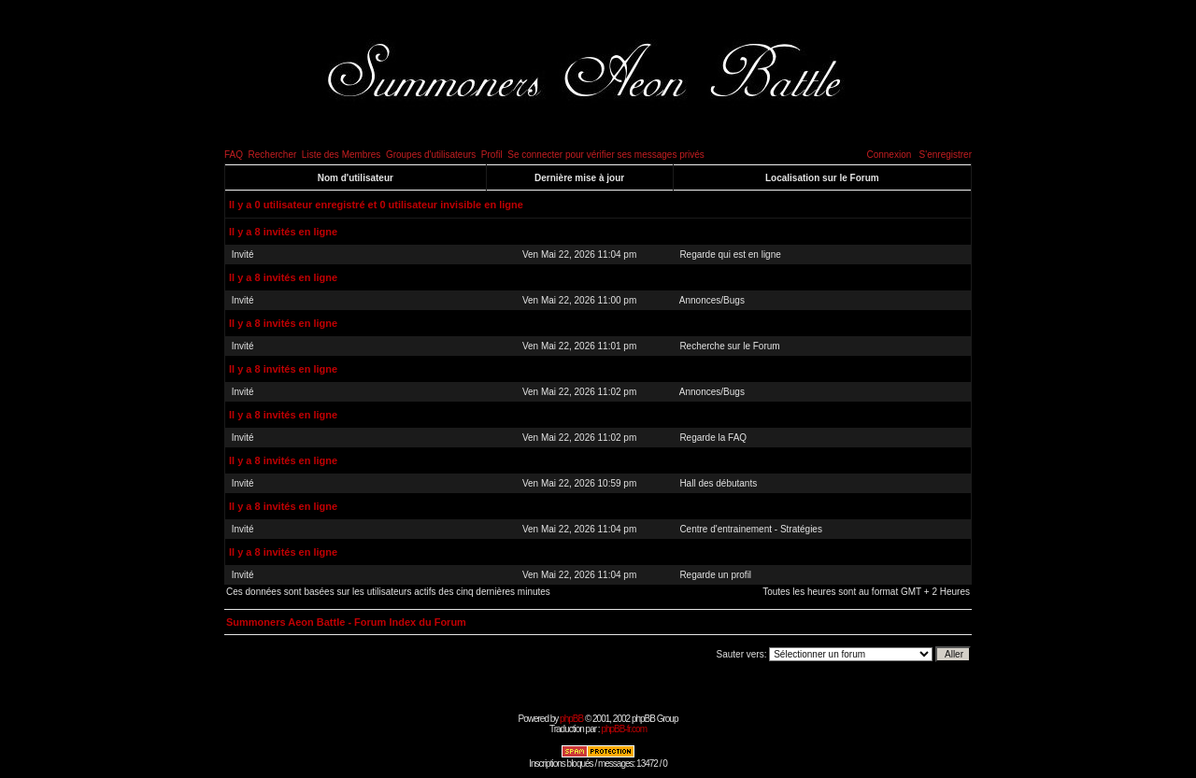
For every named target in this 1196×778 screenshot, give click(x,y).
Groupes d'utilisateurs (431, 154)
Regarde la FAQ (713, 437)
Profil (492, 154)
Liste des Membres (341, 154)
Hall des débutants (718, 483)
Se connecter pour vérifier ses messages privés (606, 154)
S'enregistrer (945, 154)
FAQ (233, 154)
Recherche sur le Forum (729, 346)
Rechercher (273, 154)
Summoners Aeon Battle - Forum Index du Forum (346, 622)
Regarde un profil (715, 575)
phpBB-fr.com (624, 729)
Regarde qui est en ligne (729, 254)
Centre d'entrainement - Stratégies (750, 529)
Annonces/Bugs (712, 300)
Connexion (888, 154)
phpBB (571, 719)
